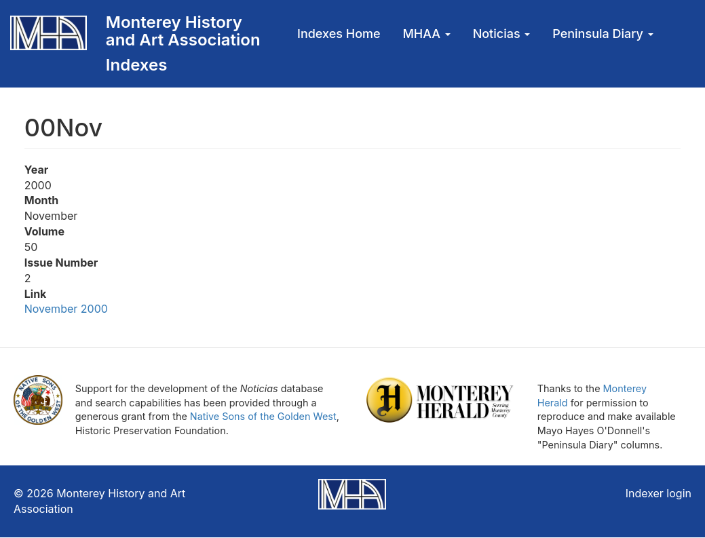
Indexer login (658, 493)
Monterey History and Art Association (183, 31)
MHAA (426, 33)
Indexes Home (339, 33)
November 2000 (66, 308)
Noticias (502, 33)
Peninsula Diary (602, 33)
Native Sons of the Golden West (263, 416)
